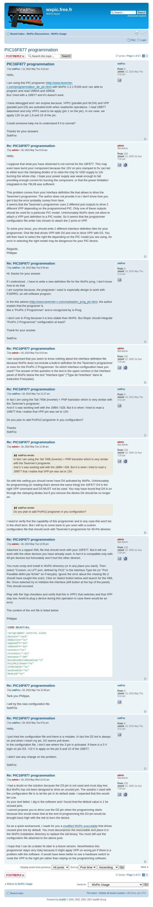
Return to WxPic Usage (19, 884)
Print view (136, 33)
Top (145, 139)
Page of (133, 55)
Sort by (83, 867)
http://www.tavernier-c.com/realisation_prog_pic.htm (63, 301)
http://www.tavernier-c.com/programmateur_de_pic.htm (40, 84)
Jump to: (81, 884)
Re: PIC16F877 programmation (31, 146)
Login (143, 40)
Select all (23, 627)
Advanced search (137, 15)
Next (143, 867)
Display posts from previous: (44, 867)
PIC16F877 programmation (31, 49)
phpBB (62, 899)
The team (92, 893)
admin (15, 150)
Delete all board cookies (112, 893)
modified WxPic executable (80, 826)
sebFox (16, 69)
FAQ (133, 40)
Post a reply (15, 56)
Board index (17, 33)
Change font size (143, 33)
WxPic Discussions (38, 33)
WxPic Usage (59, 33)
